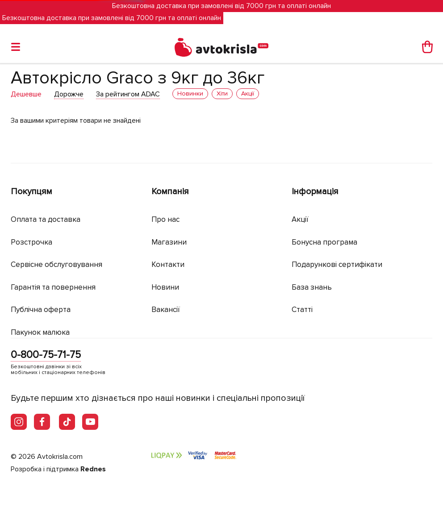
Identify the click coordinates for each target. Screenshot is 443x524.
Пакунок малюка (40, 332)
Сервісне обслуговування (56, 264)
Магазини (169, 242)
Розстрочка (31, 242)
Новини (165, 287)
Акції (300, 219)
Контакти (167, 264)
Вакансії (165, 309)
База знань (312, 287)
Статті (302, 309)
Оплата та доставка (45, 219)
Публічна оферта (41, 309)
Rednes (93, 469)
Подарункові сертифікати (337, 264)
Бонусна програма (324, 242)
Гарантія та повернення (53, 287)
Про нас (165, 219)
